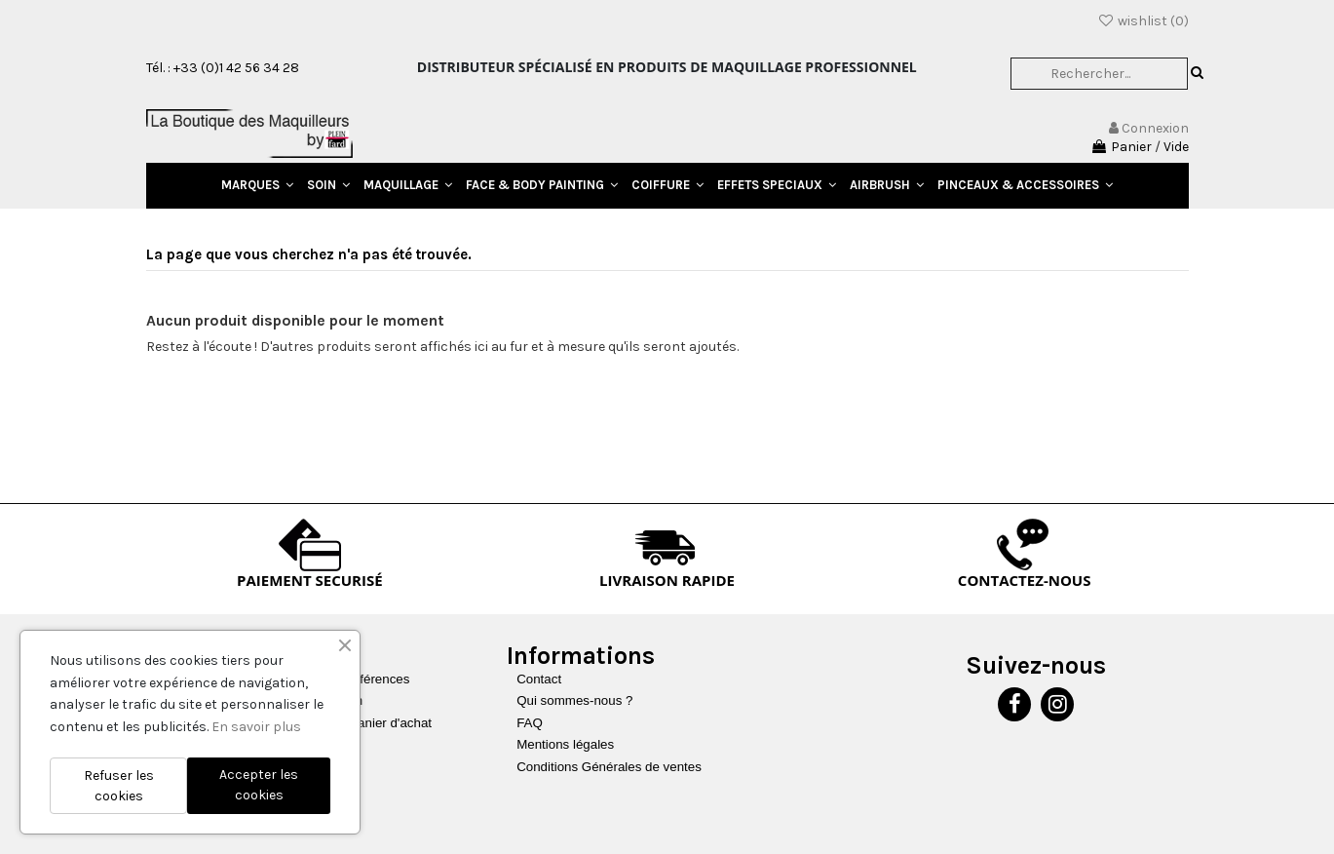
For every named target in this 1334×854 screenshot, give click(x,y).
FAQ (529, 723)
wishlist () (1143, 21)
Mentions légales (565, 744)
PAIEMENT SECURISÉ (310, 580)
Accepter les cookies (258, 784)
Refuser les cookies (119, 785)
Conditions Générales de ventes (609, 766)
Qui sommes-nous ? (574, 700)
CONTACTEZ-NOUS (1024, 580)
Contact (538, 679)
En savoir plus (256, 726)
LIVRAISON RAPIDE (667, 580)
